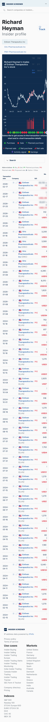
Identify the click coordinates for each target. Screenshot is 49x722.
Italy (28, 677)
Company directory (12, 687)
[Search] (24, 9)
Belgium (30, 663)
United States (32, 650)
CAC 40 (7, 714)
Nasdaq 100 (9, 703)
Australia (30, 688)
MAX (40, 70)
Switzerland (32, 658)
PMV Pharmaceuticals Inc (15, 52)
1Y (33, 64)
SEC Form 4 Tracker (12, 683)
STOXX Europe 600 (12, 705)
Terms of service (11, 642)
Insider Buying (10, 650)
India (29, 685)
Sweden (30, 683)
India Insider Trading (13, 669)
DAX (6, 711)
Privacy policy (10, 639)
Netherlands (32, 674)
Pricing (7, 690)
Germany (30, 655)
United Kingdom (33, 661)
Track (42, 28)
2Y (38, 64)
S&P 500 (7, 700)
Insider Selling (10, 652)
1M (33, 58)
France (29, 652)
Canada (30, 691)
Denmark (30, 672)
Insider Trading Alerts (13, 661)
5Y (33, 70)
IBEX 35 (7, 716)
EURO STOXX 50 (11, 708)
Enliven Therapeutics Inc (14, 42)
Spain (29, 666)
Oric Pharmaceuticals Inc (15, 47)
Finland (30, 669)
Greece (30, 680)
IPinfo (31, 634)
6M (39, 58)
